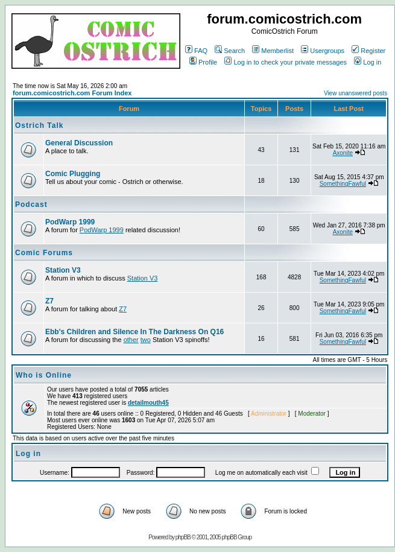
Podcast (31, 204)
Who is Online (44, 375)
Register (368, 50)
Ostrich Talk (39, 125)
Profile (203, 62)
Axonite (343, 153)
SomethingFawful (343, 183)
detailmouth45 (148, 402)
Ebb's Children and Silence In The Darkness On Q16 (134, 332)
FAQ (196, 50)
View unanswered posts (355, 93)
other (131, 339)
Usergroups (322, 50)
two (146, 339)
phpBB (183, 537)
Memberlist (273, 50)
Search (230, 50)
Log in (367, 62)
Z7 (49, 301)
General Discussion (79, 143)
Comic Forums (44, 253)
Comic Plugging (72, 174)
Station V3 (63, 270)
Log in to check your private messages (285, 62)
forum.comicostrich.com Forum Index (72, 93)
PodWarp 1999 (70, 222)
